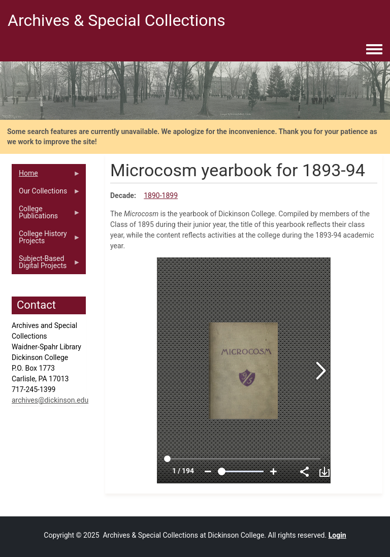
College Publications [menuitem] (46, 215)
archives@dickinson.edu (50, 400)
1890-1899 (161, 195)
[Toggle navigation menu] (374, 49)
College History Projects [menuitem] (46, 240)
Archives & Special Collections (116, 20)
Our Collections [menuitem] (46, 193)
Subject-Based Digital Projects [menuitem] (46, 264)
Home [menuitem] (46, 175)
